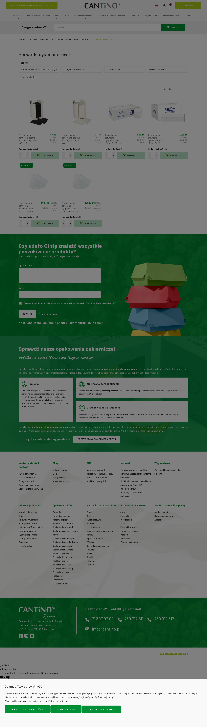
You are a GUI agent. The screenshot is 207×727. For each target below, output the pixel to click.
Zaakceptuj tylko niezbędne (27, 709)
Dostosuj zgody (66, 709)
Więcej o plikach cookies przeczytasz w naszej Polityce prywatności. (38, 701)
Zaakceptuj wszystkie (101, 709)
